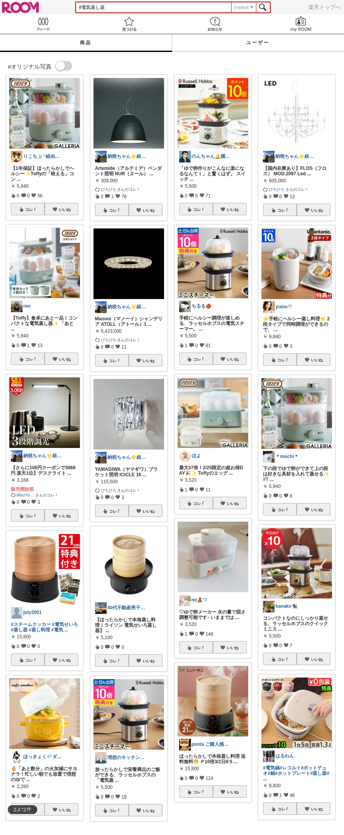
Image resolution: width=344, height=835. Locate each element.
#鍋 (271, 773)
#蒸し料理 (39, 630)
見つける (129, 23)
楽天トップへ (324, 7)
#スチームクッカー (31, 624)
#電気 (57, 630)
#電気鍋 (271, 768)
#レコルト (290, 768)
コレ (31, 209)
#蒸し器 (19, 630)
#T (265, 479)
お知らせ (215, 23)
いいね (65, 209)
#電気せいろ (65, 624)
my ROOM (301, 23)
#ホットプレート (292, 773)
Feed (43, 23)
